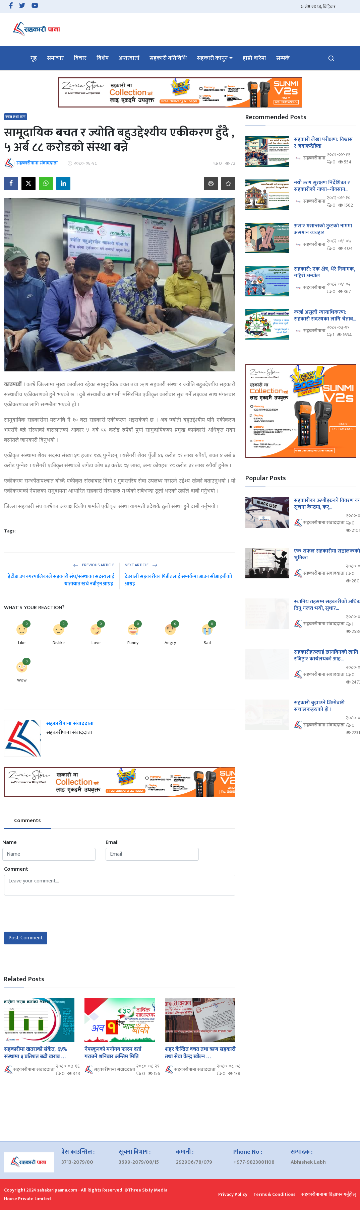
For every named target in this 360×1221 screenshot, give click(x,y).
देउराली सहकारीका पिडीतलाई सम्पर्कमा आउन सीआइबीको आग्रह (178, 580)
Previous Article (93, 565)
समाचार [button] (55, 58)
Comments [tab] (27, 820)
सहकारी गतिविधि (168, 58)
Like (21, 642)
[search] (331, 58)
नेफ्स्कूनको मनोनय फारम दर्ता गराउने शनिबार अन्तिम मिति (112, 1053)
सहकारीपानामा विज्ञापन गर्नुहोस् (328, 1194)
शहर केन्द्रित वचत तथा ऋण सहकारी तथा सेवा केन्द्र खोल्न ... (200, 1053)
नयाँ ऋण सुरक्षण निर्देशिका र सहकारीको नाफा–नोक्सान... (322, 186)
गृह (34, 58)
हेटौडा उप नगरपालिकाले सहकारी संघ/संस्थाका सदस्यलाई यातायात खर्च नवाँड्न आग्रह (61, 580)
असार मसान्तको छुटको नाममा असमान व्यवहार (323, 229)
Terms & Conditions (274, 1194)
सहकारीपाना (309, 158)
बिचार (80, 58)
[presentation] (55, 914)
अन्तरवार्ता (129, 58)
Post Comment (25, 937)
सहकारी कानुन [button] (212, 58)
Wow (21, 680)
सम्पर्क (283, 58)
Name (9, 842)
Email (112, 842)
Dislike (59, 642)
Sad (207, 642)
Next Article (141, 565)
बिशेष (103, 58)
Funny (132, 642)
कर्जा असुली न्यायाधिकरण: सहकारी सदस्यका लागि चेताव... (325, 315)
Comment (16, 869)
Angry (170, 642)
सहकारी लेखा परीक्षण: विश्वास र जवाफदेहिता (323, 143)
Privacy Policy (232, 1194)
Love (96, 642)
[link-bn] (180, 92)
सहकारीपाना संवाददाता (70, 723)
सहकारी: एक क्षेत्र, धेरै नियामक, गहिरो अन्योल (324, 272)
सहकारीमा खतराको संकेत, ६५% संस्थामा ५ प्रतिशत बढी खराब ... (35, 1053)
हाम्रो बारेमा (254, 58)
